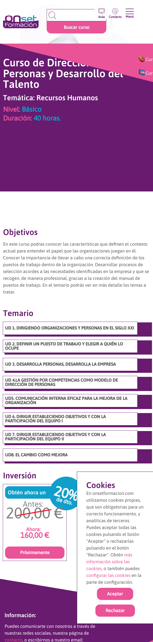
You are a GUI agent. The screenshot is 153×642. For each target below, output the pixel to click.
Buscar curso (76, 27)
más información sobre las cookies (109, 561)
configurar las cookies (108, 575)
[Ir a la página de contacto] (115, 12)
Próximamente (34, 552)
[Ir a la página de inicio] (21, 22)
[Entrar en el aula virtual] (101, 12)
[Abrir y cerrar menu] (129, 11)
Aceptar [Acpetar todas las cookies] (115, 593)
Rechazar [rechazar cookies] (115, 610)
